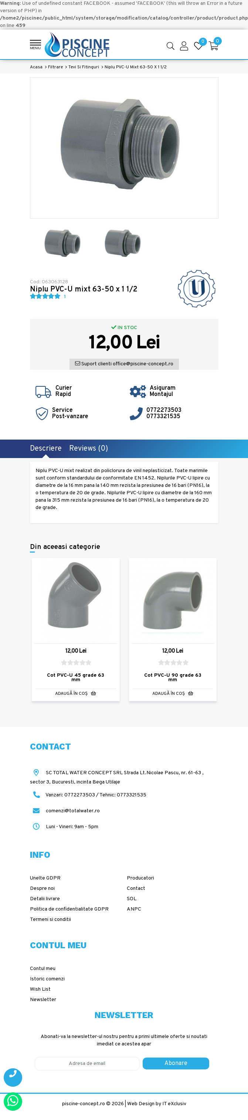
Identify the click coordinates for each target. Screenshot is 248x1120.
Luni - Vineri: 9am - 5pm (64, 827)
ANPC (134, 909)
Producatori (140, 878)
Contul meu (42, 969)
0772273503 (163, 410)
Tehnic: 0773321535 (122, 795)
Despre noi (42, 888)
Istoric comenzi (47, 979)
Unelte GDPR (45, 878)
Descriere (46, 449)
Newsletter (43, 1000)
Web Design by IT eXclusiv (156, 1104)
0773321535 (163, 416)
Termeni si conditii (50, 919)
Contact (136, 888)
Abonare (175, 1063)
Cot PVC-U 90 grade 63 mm (172, 677)
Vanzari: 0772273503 (70, 795)
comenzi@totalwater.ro (65, 811)
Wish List (40, 989)
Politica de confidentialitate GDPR (69, 909)
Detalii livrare (45, 899)
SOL (131, 899)
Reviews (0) (88, 449)
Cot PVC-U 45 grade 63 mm (75, 677)
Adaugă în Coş (75, 694)
